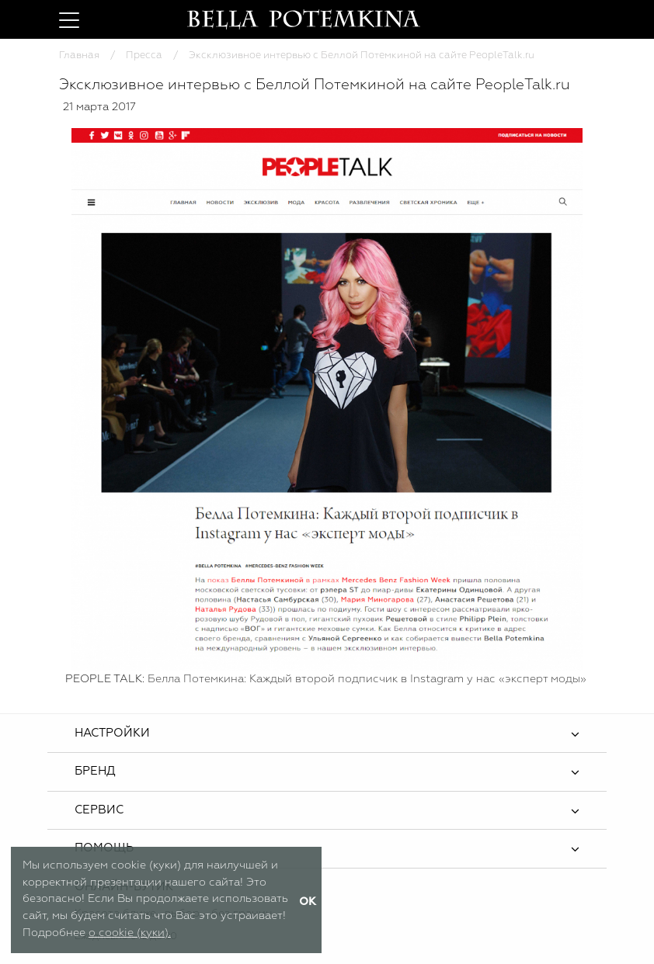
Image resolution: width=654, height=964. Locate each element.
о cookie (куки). (130, 933)
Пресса (144, 55)
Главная (79, 55)
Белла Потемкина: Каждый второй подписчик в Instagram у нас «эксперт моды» (369, 679)
